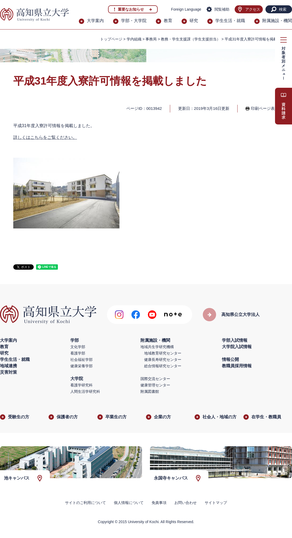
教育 (168, 20)
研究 (194, 20)
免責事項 (159, 503)
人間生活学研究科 (85, 391)
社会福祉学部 (81, 359)
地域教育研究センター (162, 353)
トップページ (111, 39)
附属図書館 (149, 391)
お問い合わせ (185, 503)
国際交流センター (155, 379)
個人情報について (129, 503)
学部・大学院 (134, 20)
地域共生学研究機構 (157, 347)
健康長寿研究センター (162, 359)
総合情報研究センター (162, 366)
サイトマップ (216, 503)
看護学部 (77, 353)
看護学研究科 (81, 385)
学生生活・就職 (230, 20)
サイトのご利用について (85, 503)
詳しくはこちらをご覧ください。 (45, 137)
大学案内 (95, 20)
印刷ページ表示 (265, 108)
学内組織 (134, 39)
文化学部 (77, 347)
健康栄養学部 (81, 366)
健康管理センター (155, 385)
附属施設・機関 (277, 20)
